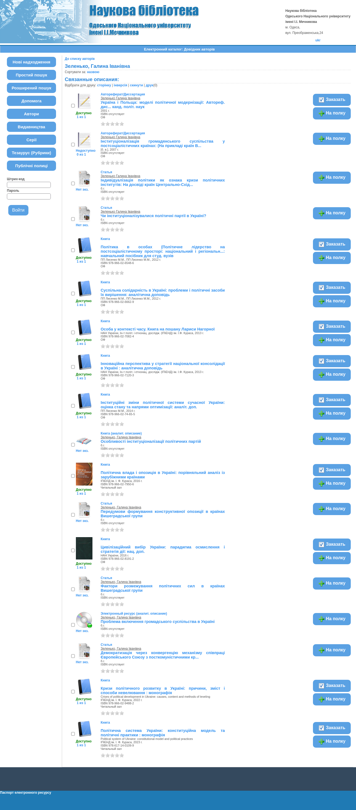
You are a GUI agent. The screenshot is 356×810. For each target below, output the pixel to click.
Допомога (32, 100)
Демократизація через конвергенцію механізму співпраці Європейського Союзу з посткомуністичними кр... (163, 655)
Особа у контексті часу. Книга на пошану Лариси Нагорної (158, 329)
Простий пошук (31, 75)
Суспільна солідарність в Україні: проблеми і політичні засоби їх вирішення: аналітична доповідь (163, 292)
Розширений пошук (31, 88)
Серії (31, 139)
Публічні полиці (31, 165)
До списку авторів (80, 59)
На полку (332, 113)
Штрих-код (16, 179)
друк (149, 85)
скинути (136, 85)
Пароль (13, 191)
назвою (93, 72)
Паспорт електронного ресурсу (25, 793)
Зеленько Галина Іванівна (120, 98)
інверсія (120, 85)
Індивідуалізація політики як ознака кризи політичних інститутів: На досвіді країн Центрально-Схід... (163, 182)
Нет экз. (82, 189)
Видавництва (31, 126)
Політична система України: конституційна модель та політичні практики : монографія (163, 732)
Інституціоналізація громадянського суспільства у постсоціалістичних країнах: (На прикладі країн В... (163, 143)
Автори (31, 113)
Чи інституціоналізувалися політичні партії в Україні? (153, 216)
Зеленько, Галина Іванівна (121, 437)
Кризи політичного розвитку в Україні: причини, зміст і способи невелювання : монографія (163, 690)
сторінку (104, 85)
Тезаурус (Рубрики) (31, 152)
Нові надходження (32, 62)
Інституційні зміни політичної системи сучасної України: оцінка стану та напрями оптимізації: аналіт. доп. (163, 404)
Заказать (332, 100)
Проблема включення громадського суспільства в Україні (158, 621)
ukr (318, 40)
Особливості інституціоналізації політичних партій (151, 441)
